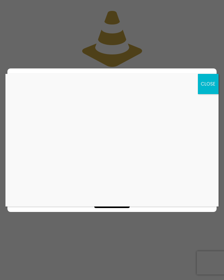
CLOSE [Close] (208, 83)
